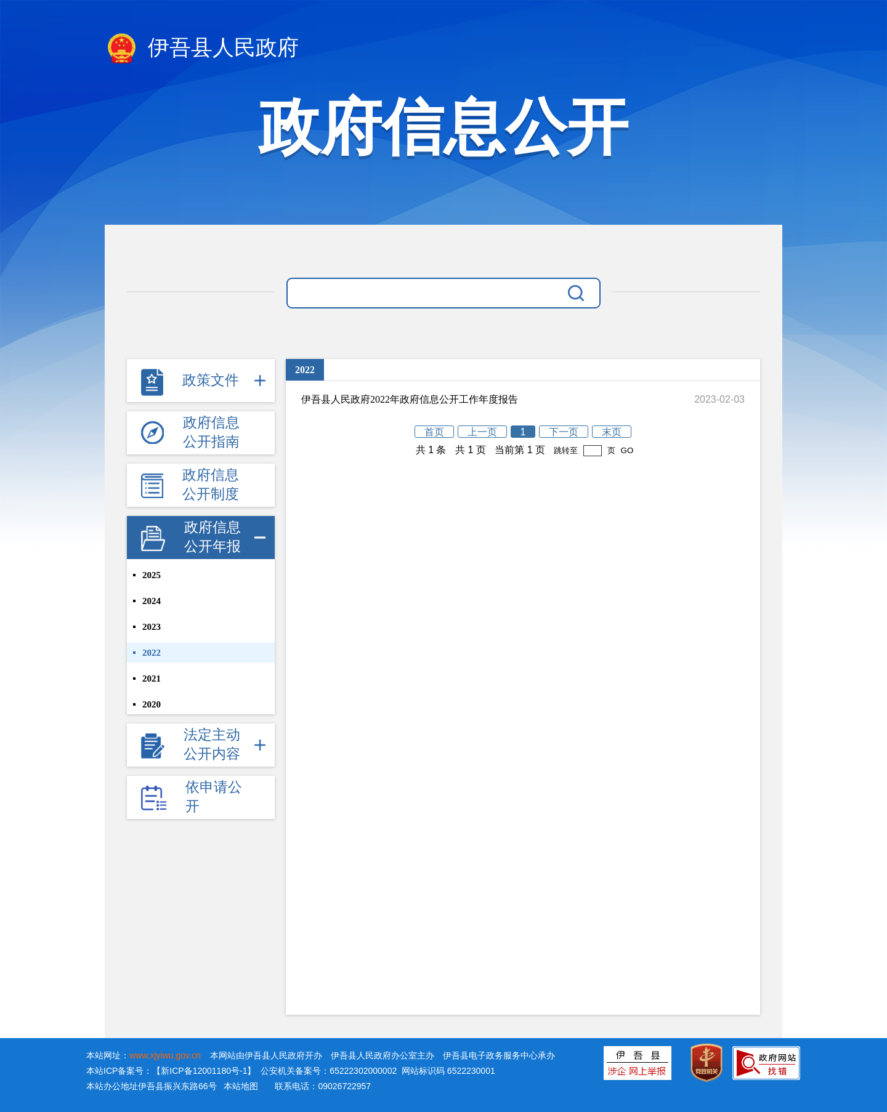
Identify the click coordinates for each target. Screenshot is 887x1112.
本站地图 (241, 1086)
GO (627, 450)
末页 (612, 432)
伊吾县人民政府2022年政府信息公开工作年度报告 (409, 399)
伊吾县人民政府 (202, 49)
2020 (151, 704)
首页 (434, 432)
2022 (151, 653)
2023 (151, 627)
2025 (151, 575)
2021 (151, 678)
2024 (151, 601)
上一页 (482, 432)
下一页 (563, 432)
